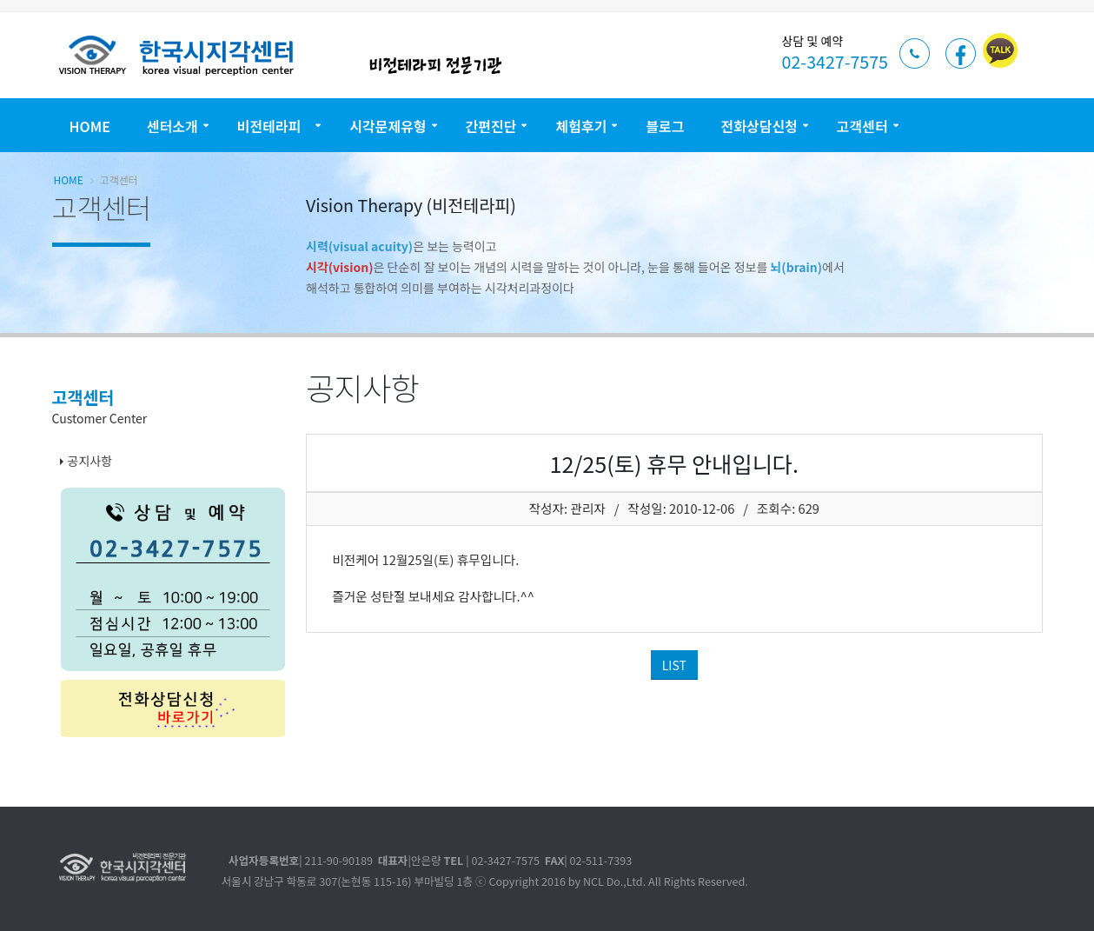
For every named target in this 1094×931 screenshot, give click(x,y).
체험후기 (581, 126)
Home (90, 126)
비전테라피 (273, 126)
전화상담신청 (759, 126)
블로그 (665, 126)
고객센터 (862, 126)
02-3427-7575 (835, 61)
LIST (674, 665)
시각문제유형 (387, 126)
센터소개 (172, 126)
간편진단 (491, 126)
